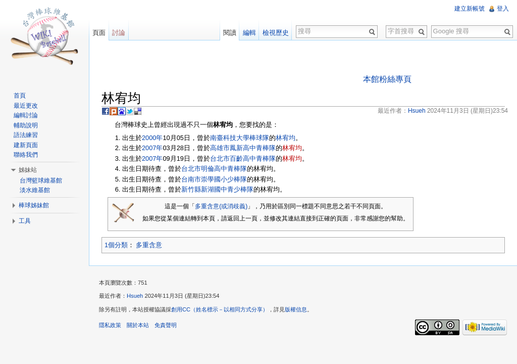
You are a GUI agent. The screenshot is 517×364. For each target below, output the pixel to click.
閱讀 (229, 32)
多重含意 (149, 245)
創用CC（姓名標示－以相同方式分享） (219, 309)
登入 (503, 8)
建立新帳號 (469, 8)
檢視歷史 (276, 32)
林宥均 (285, 138)
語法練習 (26, 135)
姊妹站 (28, 169)
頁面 (99, 32)
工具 (25, 220)
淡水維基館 (35, 190)
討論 (118, 32)
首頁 (20, 95)
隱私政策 (110, 325)
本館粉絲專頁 (387, 79)
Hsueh (135, 296)
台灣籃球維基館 (41, 180)
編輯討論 (26, 115)
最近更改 (26, 105)
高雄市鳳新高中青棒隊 (243, 148)
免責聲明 (165, 325)
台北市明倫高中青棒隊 (214, 168)
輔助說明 (26, 125)
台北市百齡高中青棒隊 (243, 158)
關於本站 (138, 325)
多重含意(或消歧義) (221, 206)
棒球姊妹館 (34, 205)
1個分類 (116, 245)
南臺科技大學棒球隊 (239, 138)
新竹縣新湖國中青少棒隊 (217, 189)
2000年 (152, 138)
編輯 (249, 32)
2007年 (152, 148)
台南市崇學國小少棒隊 (214, 179)
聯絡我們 (26, 154)
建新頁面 (26, 145)
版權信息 (296, 309)
